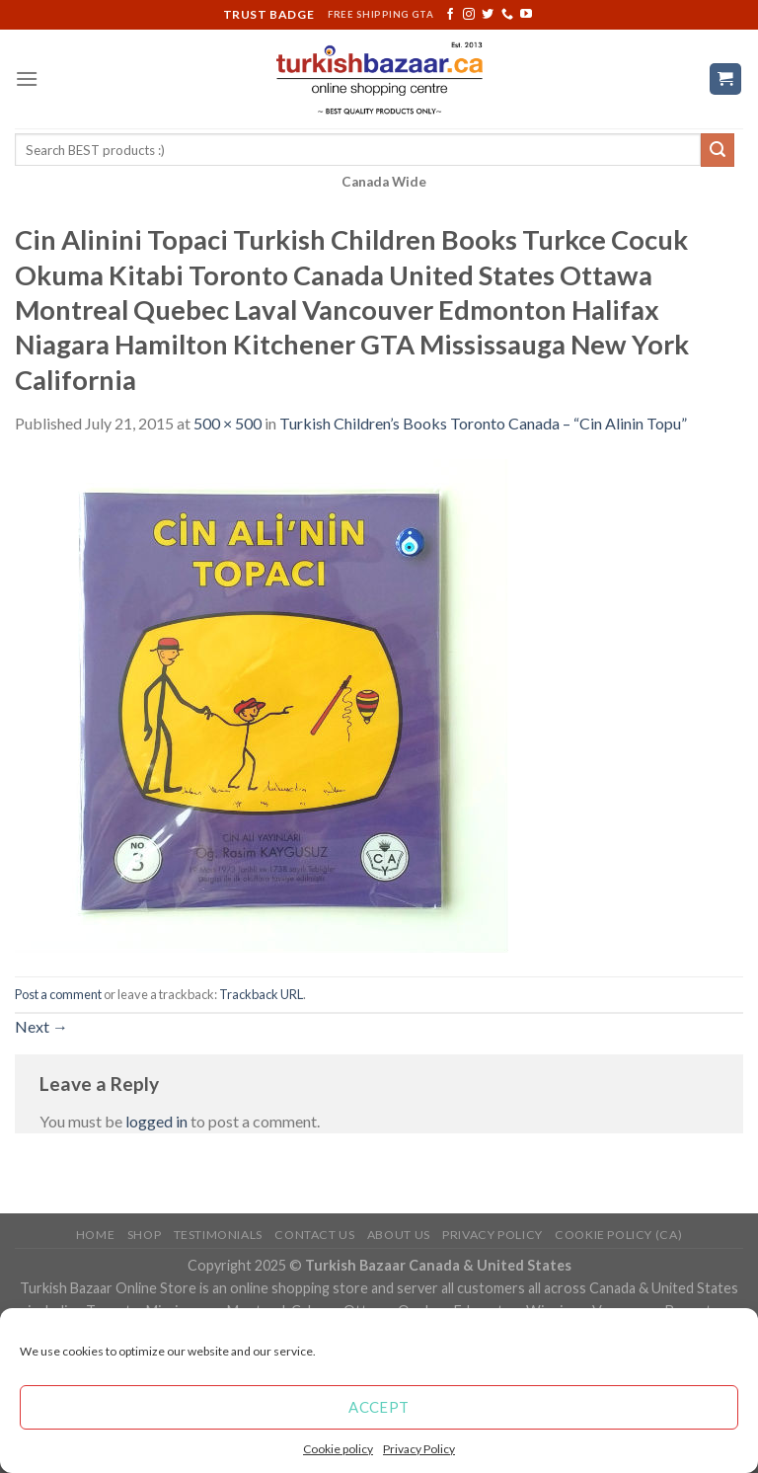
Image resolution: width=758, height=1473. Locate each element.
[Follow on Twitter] (487, 15)
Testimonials (218, 1234)
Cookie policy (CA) (618, 1234)
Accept (379, 1407)
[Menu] (26, 78)
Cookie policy (338, 1448)
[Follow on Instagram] (469, 15)
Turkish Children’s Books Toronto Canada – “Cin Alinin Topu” (483, 423)
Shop (144, 1234)
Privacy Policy (419, 1448)
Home (95, 1234)
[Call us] (507, 15)
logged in (156, 1121)
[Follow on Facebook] (450, 15)
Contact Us (314, 1234)
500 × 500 (227, 423)
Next (41, 1026)
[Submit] (717, 150)
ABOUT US (398, 1234)
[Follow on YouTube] (526, 15)
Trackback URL (261, 994)
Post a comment (58, 994)
